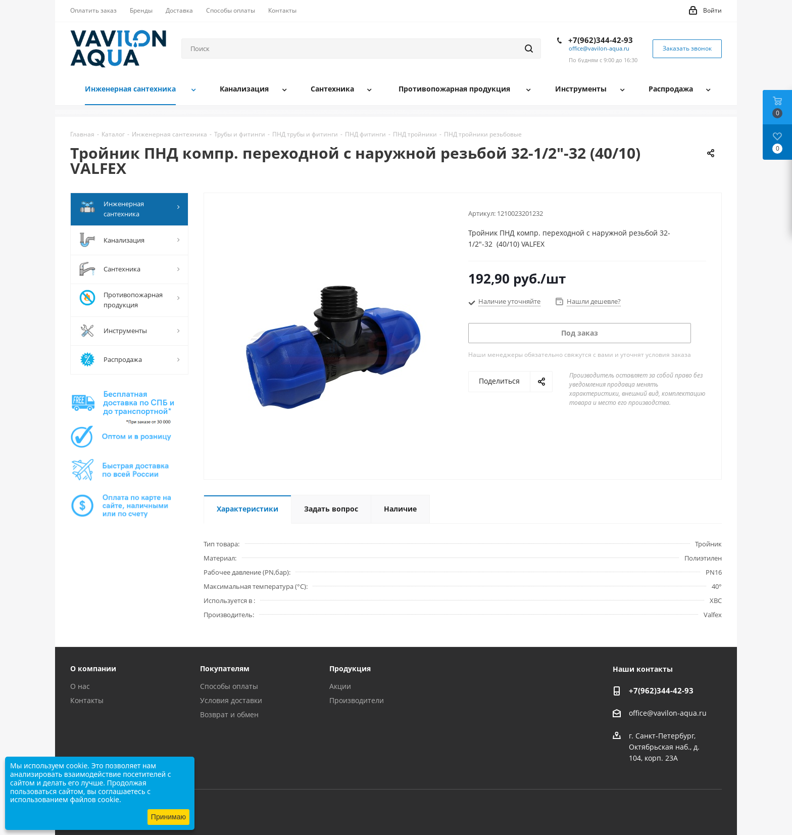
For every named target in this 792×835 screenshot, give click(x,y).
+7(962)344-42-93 (600, 40)
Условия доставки (231, 700)
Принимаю (168, 817)
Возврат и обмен (229, 714)
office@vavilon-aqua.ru (599, 48)
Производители (356, 700)
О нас (80, 686)
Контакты (87, 700)
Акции (340, 686)
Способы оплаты (229, 686)
